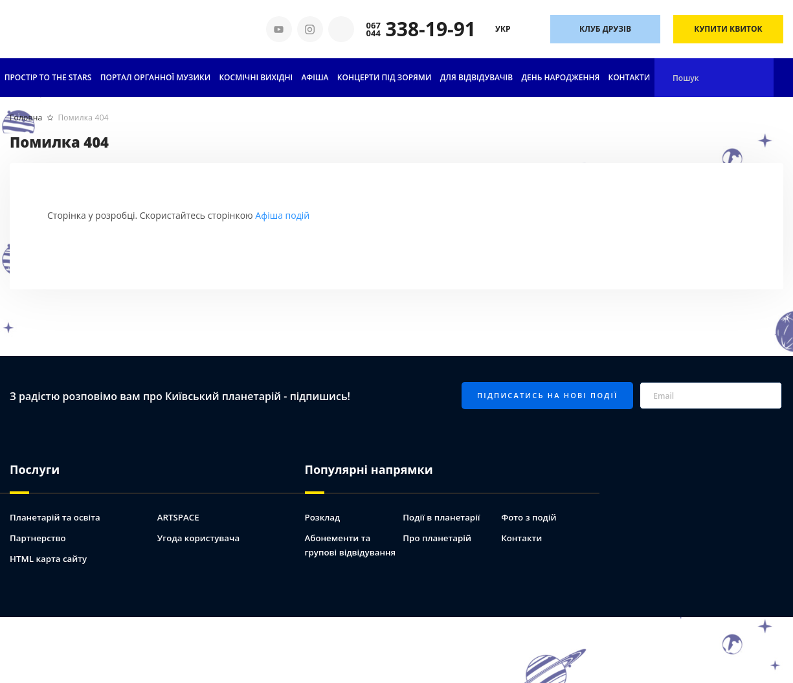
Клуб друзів (605, 28)
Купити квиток (728, 28)
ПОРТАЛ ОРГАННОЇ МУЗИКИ (155, 77)
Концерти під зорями (384, 77)
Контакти (629, 77)
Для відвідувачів (476, 77)
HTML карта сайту (50, 549)
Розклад (323, 508)
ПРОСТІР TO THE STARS (48, 77)
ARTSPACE (179, 508)
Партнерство (39, 529)
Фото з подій (530, 508)
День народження (560, 77)
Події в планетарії (443, 508)
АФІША (314, 77)
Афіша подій (282, 215)
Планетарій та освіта (57, 508)
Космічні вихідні (256, 77)
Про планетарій (439, 529)
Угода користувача (200, 529)
